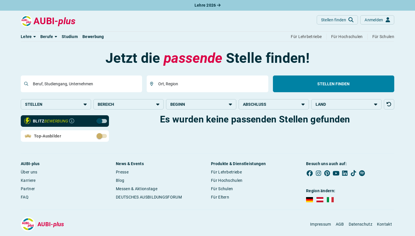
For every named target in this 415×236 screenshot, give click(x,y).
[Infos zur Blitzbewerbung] (71, 121)
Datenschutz (360, 224)
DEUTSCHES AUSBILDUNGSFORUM (149, 197)
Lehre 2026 (208, 5)
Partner (28, 188)
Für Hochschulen (227, 180)
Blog (120, 180)
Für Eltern (220, 197)
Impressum (320, 224)
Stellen (56, 104)
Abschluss (274, 104)
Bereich (128, 104)
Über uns (29, 172)
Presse (122, 172)
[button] (28, 36)
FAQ (25, 197)
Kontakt (384, 224)
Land (346, 104)
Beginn (201, 104)
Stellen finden (333, 84)
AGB (340, 224)
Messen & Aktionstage (136, 188)
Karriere (28, 180)
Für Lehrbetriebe (226, 172)
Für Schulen (222, 188)
